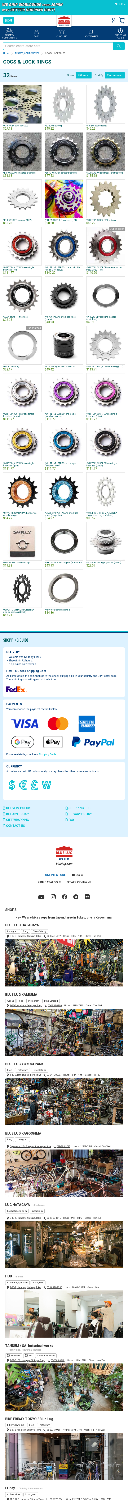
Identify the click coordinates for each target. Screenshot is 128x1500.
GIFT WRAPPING (16, 820)
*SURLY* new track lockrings (16, 563)
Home (6, 53)
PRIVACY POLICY (79, 814)
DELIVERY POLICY (17, 808)
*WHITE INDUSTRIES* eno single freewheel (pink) (101, 415)
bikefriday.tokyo (15, 1425)
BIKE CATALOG (47, 882)
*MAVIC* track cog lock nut (57, 610)
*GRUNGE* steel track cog (15, 126)
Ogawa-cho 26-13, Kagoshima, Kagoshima (30, 1146)
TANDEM (15, 1355)
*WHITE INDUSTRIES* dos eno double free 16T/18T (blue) (62, 268)
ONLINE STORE (55, 875)
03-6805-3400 (55, 1005)
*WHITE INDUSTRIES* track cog (101, 220)
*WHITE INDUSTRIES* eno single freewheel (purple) (60, 415)
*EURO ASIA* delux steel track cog (19, 173)
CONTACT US (14, 825)
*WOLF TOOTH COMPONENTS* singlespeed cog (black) (18, 611)
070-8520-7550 (54, 1287)
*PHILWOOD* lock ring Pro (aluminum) (64, 563)
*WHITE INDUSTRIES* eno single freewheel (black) (101, 464)
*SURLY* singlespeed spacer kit (60, 366)
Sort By (99, 75)
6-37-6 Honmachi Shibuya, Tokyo (25, 1430)
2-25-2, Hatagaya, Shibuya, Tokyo (25, 1287)
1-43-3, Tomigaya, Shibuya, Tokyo (25, 1075)
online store (14, 1494)
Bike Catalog (40, 931)
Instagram (12, 931)
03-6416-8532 (54, 1075)
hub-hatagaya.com (17, 1282)
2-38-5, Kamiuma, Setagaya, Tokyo (26, 1005)
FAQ (70, 820)
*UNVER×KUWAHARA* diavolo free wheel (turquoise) (61, 514)
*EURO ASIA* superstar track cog (61, 173)
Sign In (113, 20)
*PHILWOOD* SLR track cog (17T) (61, 220)
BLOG (76, 875)
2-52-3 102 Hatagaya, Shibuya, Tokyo (27, 1360)
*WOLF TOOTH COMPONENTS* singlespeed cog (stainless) (101, 514)
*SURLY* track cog (53, 126)
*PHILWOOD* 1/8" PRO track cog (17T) (104, 366)
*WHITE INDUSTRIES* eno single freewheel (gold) (18, 464)
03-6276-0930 (53, 1430)
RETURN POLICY (16, 814)
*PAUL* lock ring (11, 366)
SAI (30, 1355)
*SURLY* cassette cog (96, 126)
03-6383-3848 (58, 1360)
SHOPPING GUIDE (79, 808)
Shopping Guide (47, 754)
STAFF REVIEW (77, 882)
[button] (120, 4)
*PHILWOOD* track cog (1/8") (17, 220)
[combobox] (58, 46)
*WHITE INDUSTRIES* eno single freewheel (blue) (60, 464)
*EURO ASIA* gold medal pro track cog (104, 173)
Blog (25, 931)
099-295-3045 (63, 1146)
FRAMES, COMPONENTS (27, 53)
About (10, 1001)
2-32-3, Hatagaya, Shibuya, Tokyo (25, 936)
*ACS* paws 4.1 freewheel (15, 317)
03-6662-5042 (54, 936)
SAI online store (46, 1355)
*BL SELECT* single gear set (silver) (103, 563)
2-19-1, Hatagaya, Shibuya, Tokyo (25, 1218)
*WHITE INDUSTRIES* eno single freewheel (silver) (18, 415)
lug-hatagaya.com (17, 1211)
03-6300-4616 (54, 1218)
